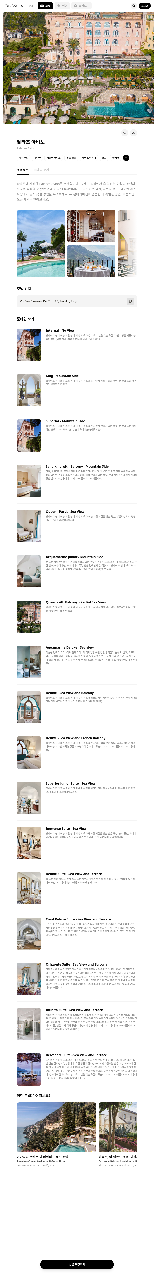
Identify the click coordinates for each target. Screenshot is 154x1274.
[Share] (133, 132)
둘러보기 (81, 6)
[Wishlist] (124, 132)
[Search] (134, 6)
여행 (62, 6)
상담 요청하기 (77, 1264)
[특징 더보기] (126, 158)
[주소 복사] (130, 301)
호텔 (45, 6)
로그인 (144, 5)
